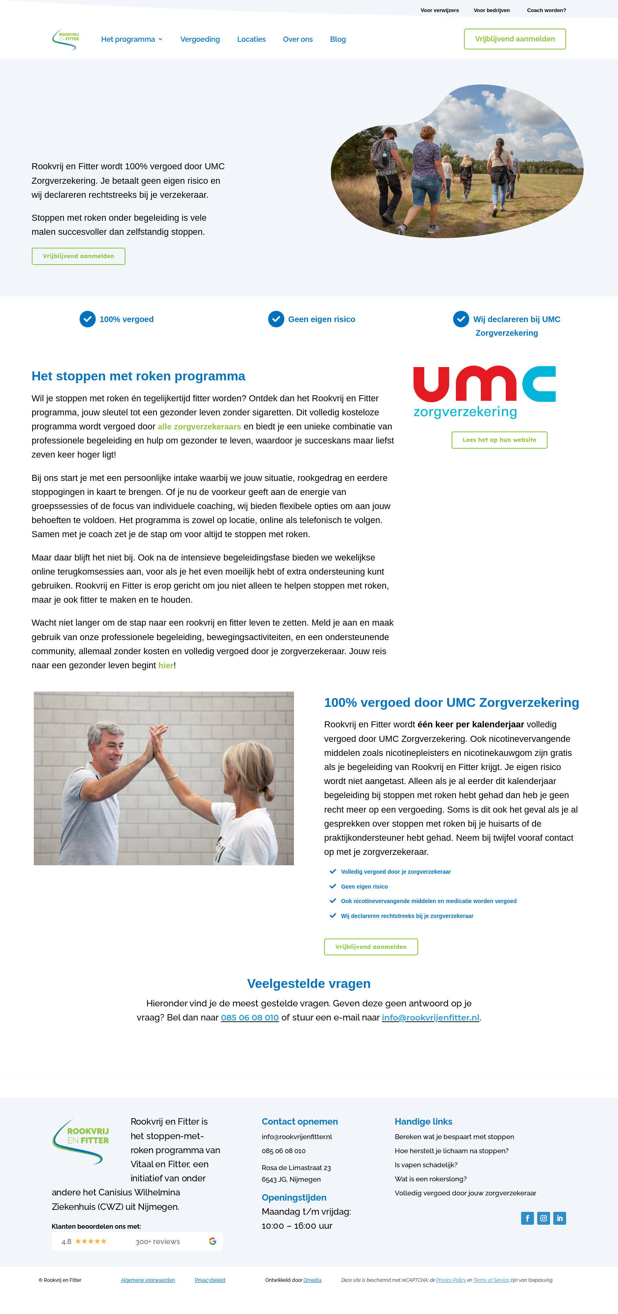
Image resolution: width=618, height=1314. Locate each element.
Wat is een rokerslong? (431, 1193)
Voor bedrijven (492, 10)
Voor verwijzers (440, 10)
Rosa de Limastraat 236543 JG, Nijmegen (296, 1187)
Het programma (128, 39)
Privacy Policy (451, 1294)
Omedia (313, 1294)
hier (166, 665)
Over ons (298, 39)
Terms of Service (491, 1294)
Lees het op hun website (499, 439)
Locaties (251, 39)
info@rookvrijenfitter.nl (308, 1031)
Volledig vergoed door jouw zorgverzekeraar (465, 1207)
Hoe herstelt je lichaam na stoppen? (452, 1164)
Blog (338, 39)
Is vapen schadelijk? (426, 1178)
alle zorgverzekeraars (203, 426)
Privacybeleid (210, 1294)
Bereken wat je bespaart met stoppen (454, 1150)
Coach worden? (547, 10)
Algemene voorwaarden (148, 1294)
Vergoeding (200, 39)
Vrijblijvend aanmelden (515, 39)
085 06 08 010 (300, 1017)
